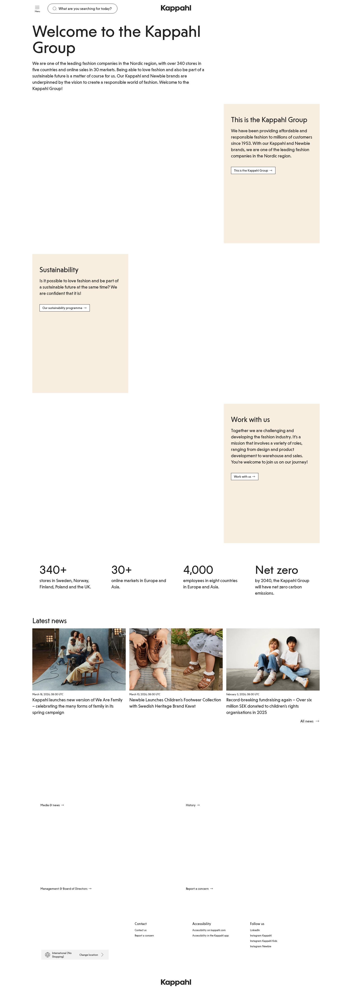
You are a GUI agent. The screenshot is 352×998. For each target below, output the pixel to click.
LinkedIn (255, 929)
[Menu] (37, 8)
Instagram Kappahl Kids (263, 940)
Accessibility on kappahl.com (209, 929)
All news (310, 720)
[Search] (88, 8)
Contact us (141, 929)
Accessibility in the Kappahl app (210, 934)
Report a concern (144, 934)
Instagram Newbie (260, 945)
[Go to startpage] (176, 8)
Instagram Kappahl (261, 934)
